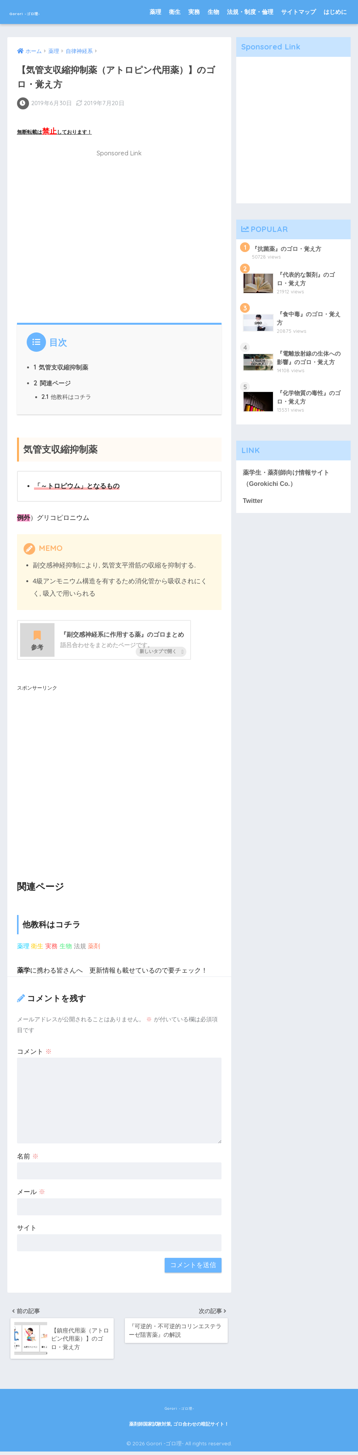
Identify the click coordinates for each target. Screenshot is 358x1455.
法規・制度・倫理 (250, 12)
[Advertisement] (119, 239)
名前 (28, 1156)
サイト (27, 1228)
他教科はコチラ (66, 396)
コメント (34, 1052)
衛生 (175, 12)
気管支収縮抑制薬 (61, 365)
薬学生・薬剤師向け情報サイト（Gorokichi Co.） (289, 479)
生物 (213, 12)
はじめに (335, 12)
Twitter (253, 502)
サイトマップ (298, 12)
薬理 (155, 12)
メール (31, 1192)
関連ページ (52, 381)
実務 (194, 12)
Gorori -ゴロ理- (43, 11)
